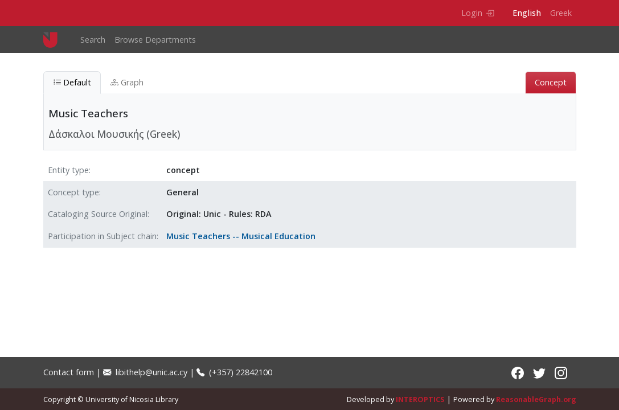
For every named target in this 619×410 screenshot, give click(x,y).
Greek (561, 12)
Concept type (73, 192)
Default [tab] (72, 82)
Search (92, 39)
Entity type (68, 170)
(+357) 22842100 (234, 372)
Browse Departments (155, 39)
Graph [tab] (127, 82)
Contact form (68, 372)
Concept (551, 82)
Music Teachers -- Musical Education (240, 236)
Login (477, 12)
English (527, 12)
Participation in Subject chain (102, 236)
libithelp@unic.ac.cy (145, 372)
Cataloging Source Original (97, 213)
